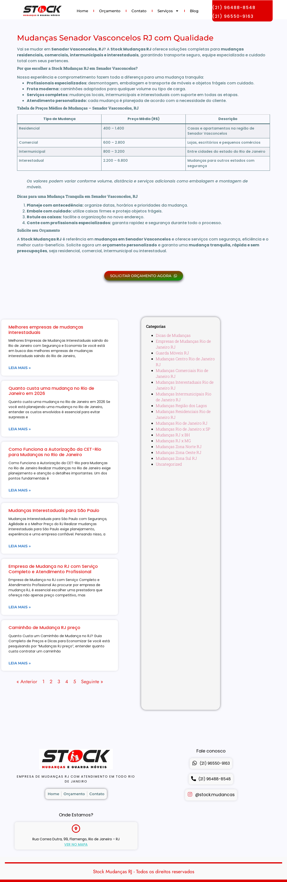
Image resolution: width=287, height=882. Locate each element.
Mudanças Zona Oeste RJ (178, 452)
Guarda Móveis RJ (172, 352)
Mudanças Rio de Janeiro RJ (181, 423)
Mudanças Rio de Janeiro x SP (183, 428)
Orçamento (109, 11)
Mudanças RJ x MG (173, 440)
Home (82, 11)
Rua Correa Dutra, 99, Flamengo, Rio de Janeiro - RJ (76, 839)
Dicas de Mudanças (173, 335)
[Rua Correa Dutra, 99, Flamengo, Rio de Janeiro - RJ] (76, 828)
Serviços (168, 11)
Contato (139, 11)
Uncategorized (169, 464)
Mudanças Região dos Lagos (181, 405)
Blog (194, 11)
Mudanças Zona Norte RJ (179, 446)
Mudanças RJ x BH (173, 434)
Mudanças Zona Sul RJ (176, 458)
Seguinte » (19, 681)
